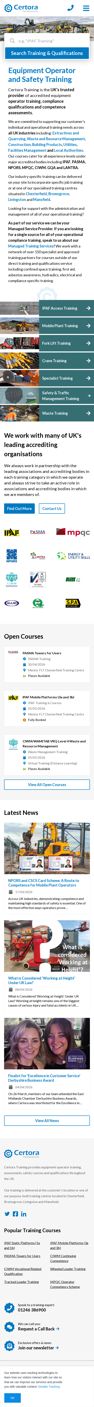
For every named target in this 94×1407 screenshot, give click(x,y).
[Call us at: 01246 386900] (70, 8)
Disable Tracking (49, 1386)
